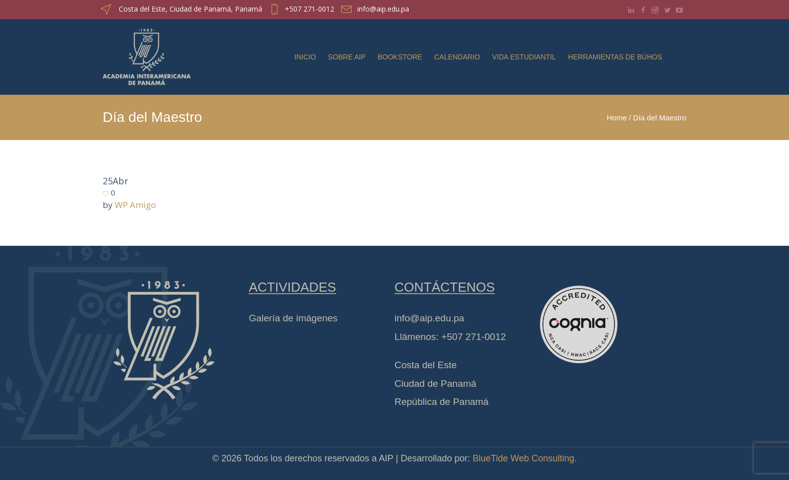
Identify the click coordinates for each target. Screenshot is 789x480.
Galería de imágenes (293, 318)
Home (617, 117)
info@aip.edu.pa (383, 9)
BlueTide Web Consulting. (524, 458)
